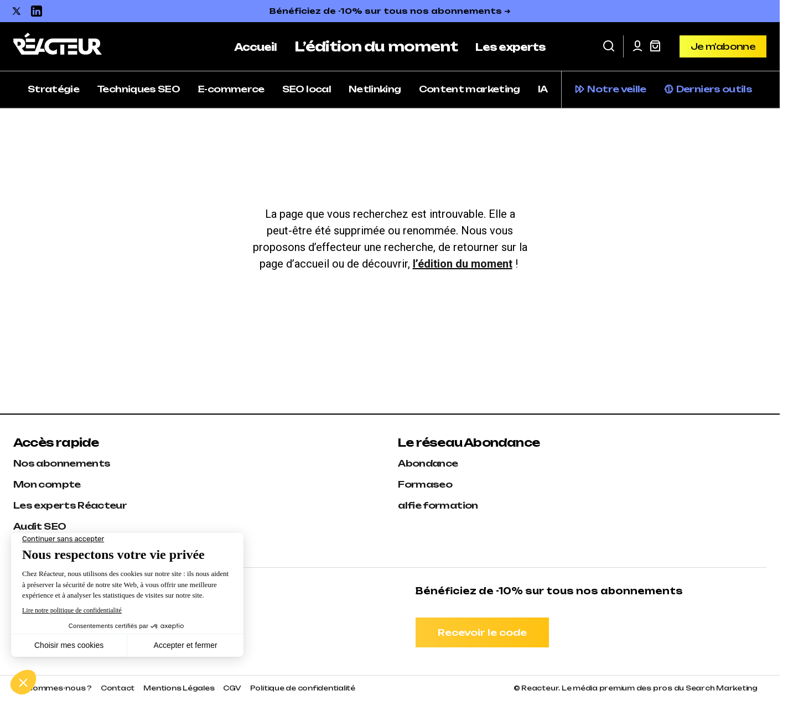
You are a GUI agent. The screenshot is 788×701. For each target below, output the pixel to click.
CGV (232, 688)
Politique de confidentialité (302, 688)
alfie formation (438, 505)
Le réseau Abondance (469, 442)
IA (543, 89)
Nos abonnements (61, 463)
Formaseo (425, 484)
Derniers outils (714, 89)
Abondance (428, 463)
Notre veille (616, 89)
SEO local (306, 89)
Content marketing (469, 89)
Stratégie (53, 89)
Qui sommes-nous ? (52, 688)
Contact (117, 688)
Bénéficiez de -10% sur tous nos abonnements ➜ (390, 10)
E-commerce (231, 89)
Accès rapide (55, 442)
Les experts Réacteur (70, 505)
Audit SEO (39, 526)
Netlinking (375, 89)
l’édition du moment (462, 263)
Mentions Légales (178, 688)
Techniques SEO (138, 89)
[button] (609, 46)
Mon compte (47, 484)
